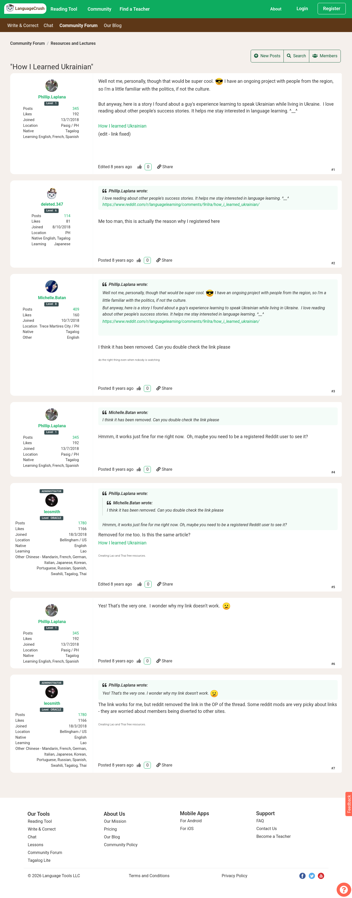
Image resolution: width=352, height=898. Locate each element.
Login (302, 8)
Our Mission (115, 821)
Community (99, 9)
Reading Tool (64, 9)
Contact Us (266, 828)
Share (165, 166)
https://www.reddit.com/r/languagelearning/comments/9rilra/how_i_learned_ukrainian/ (180, 204)
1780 (82, 523)
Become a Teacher (273, 836)
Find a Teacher (135, 9)
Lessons (36, 844)
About (275, 9)
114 (67, 216)
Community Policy (121, 844)
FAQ (260, 820)
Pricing (110, 829)
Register (331, 8)
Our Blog (112, 836)
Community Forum (27, 43)
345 (75, 108)
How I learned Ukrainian (122, 126)
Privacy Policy (235, 875)
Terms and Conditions (149, 875)
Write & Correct (23, 25)
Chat (48, 25)
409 (76, 309)
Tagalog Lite (39, 860)
